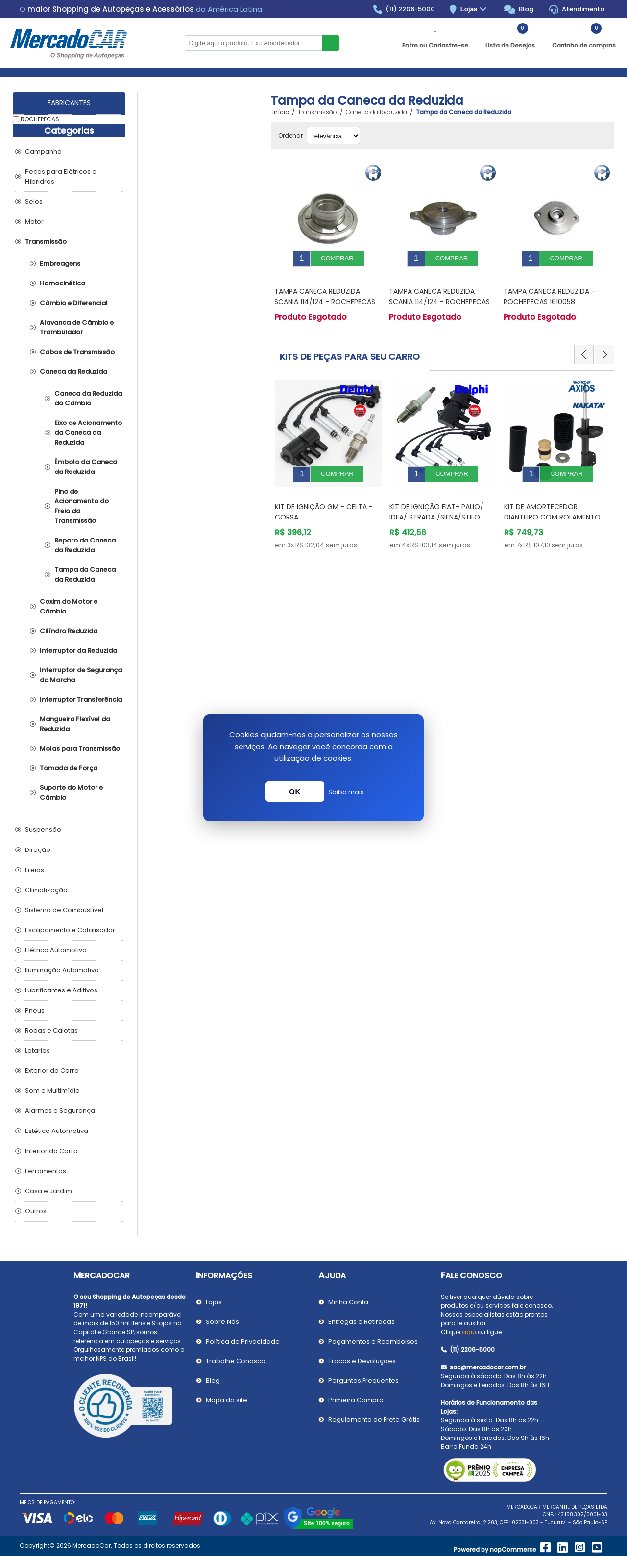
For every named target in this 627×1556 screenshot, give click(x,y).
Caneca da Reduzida (73, 371)
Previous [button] (584, 347)
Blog (519, 9)
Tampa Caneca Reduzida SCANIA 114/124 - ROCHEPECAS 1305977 (439, 294)
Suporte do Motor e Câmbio (71, 792)
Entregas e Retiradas (361, 1321)
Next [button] (604, 347)
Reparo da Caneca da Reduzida (85, 545)
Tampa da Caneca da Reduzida (85, 574)
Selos (34, 201)
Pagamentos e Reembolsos (373, 1341)
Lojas (474, 9)
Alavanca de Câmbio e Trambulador (77, 327)
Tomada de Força (68, 768)
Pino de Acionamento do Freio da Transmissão (81, 506)
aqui (469, 1332)
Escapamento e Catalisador (70, 930)
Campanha (43, 151)
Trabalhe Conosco (235, 1361)
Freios (34, 869)
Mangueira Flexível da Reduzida (75, 723)
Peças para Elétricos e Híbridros (60, 176)
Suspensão (43, 829)
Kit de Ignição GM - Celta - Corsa (438, 497)
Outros (36, 1211)
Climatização (46, 890)
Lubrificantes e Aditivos (61, 990)
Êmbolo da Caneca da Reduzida (85, 466)
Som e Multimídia (52, 1090)
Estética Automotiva (56, 1130)
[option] (328, 454)
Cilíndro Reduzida (68, 631)
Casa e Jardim (48, 1191)
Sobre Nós (222, 1321)
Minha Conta (348, 1302)
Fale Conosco (471, 1275)
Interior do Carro (51, 1150)
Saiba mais (346, 792)
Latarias (37, 1050)
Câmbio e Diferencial (74, 302)
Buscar (330, 43)
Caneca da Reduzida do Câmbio (88, 398)
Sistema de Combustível (64, 910)
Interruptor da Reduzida (78, 650)
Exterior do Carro (52, 1070)
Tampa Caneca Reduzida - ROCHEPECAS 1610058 (549, 289)
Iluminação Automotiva (62, 970)
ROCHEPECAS (40, 119)
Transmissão (46, 241)
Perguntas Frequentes (363, 1380)
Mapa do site (226, 1400)
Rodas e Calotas (51, 1030)
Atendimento (576, 9)
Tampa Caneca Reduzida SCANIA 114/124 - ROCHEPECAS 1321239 (324, 294)
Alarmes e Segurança (60, 1110)
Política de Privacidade (243, 1341)
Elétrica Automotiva (56, 950)
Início (280, 112)
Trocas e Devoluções (362, 1361)
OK (295, 791)
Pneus (35, 1010)
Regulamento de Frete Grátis (374, 1419)
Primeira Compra (356, 1400)
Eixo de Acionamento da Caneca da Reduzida (88, 432)
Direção (37, 849)
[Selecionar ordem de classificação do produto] (333, 135)
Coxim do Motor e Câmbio (68, 606)
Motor (34, 221)
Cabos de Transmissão (77, 351)
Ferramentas (45, 1171)
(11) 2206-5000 (404, 9)
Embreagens (60, 263)
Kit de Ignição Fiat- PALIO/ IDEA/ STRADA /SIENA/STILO (551, 497)
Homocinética (62, 283)
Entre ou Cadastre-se (435, 45)
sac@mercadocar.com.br (483, 1367)
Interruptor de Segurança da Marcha (81, 674)
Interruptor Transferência (81, 699)
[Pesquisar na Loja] (253, 43)
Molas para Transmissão (80, 748)
